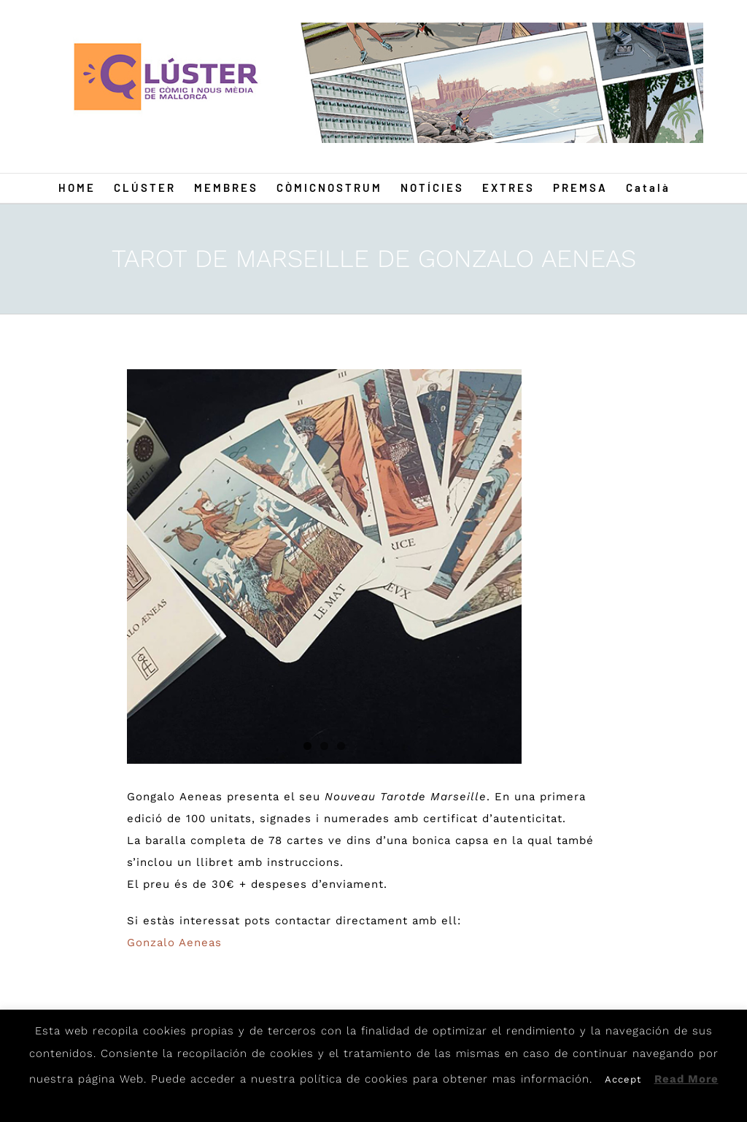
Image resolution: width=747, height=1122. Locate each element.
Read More (686, 1079)
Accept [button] (623, 1079)
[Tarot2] (324, 566)
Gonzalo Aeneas (174, 942)
